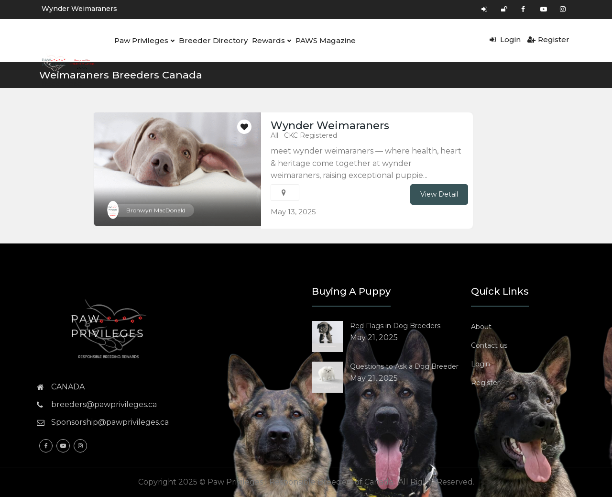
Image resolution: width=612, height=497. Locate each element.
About (481, 326)
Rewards (269, 40)
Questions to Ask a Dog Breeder (404, 366)
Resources (61, 83)
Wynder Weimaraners (79, 8)
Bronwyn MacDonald (156, 210)
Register (548, 39)
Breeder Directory (211, 40)
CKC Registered (310, 135)
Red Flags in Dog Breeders (395, 325)
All (274, 135)
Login (505, 39)
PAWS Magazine (323, 40)
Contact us (489, 345)
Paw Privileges (144, 40)
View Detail (439, 194)
